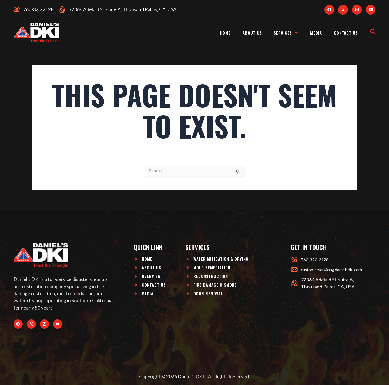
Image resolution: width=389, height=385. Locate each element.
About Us (243, 32)
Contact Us (344, 32)
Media (312, 32)
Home (214, 32)
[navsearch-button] (372, 32)
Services (279, 32)
